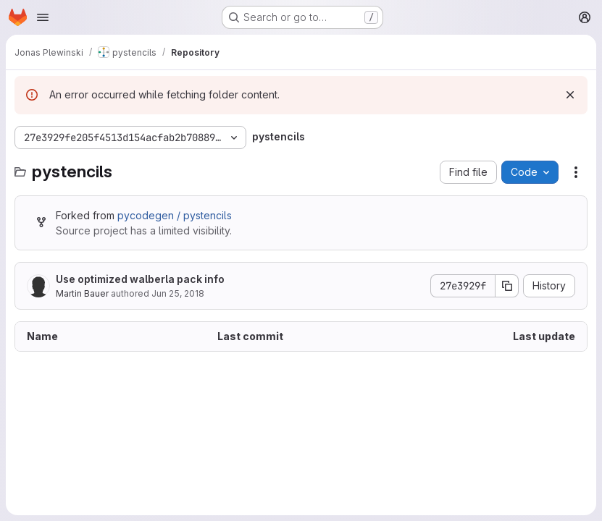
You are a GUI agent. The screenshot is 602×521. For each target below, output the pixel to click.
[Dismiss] (570, 94)
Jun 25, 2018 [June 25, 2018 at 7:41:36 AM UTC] (177, 293)
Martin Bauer (82, 293)
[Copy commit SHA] (507, 285)
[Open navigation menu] (42, 17)
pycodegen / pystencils (174, 215)
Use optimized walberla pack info (140, 279)
